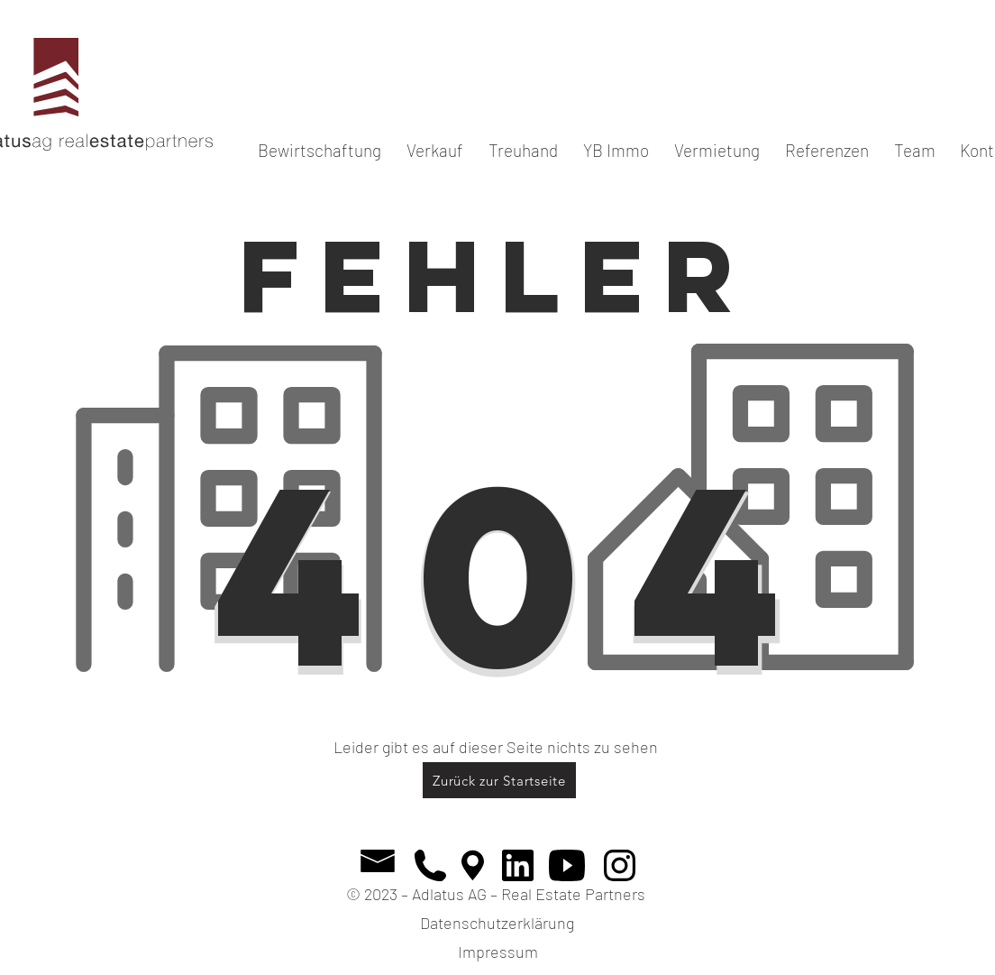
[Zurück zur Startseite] (499, 780)
